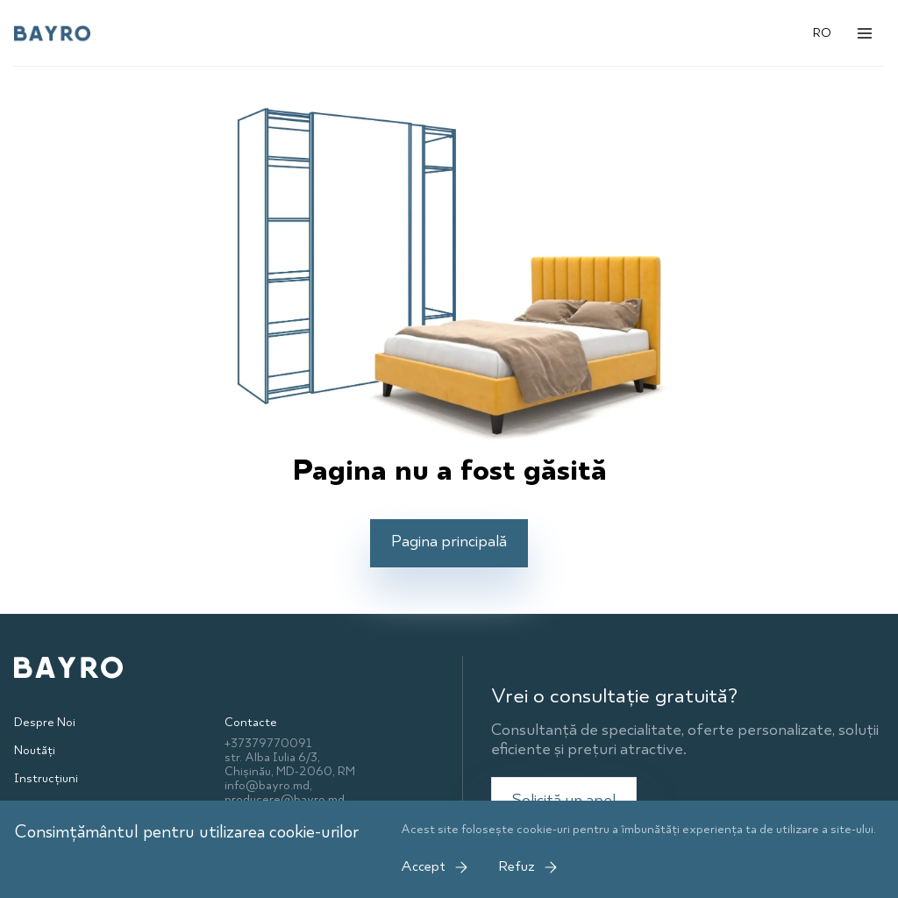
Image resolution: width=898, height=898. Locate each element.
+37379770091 (268, 744)
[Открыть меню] (864, 33)
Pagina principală (449, 542)
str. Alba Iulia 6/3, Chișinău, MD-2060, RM (289, 765)
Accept (435, 867)
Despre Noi (44, 722)
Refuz (528, 867)
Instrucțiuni (46, 779)
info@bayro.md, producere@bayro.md (284, 793)
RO (822, 33)
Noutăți (34, 751)
